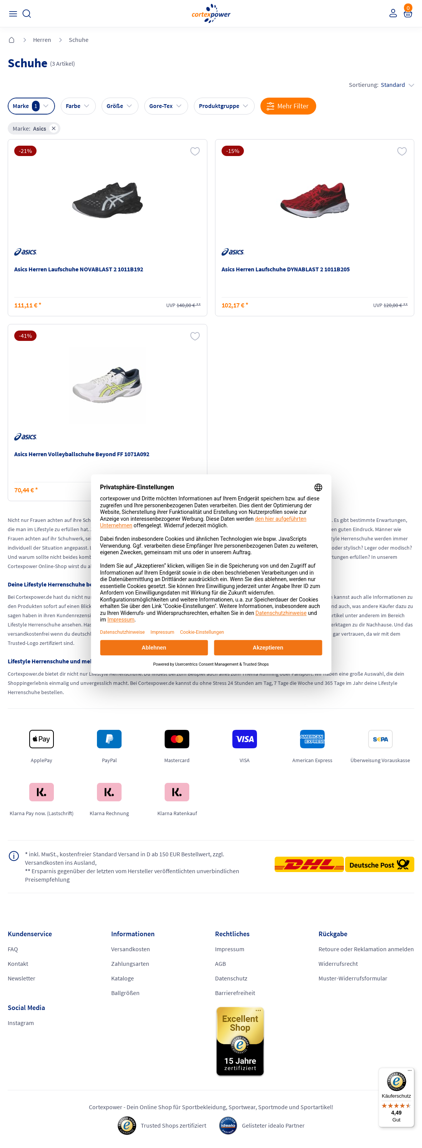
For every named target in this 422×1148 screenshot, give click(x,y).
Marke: (35, 128)
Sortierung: (381, 84)
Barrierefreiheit (235, 993)
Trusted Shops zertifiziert (173, 1125)
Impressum (229, 949)
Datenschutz (231, 978)
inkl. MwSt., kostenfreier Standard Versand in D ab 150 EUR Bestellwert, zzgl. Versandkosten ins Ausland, (124, 858)
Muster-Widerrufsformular (353, 978)
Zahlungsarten (130, 963)
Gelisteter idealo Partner (273, 1125)
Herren (42, 40)
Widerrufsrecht (338, 963)
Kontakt (18, 963)
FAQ (13, 949)
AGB (220, 963)
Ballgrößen (125, 993)
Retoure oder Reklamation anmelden (366, 949)
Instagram (21, 1023)
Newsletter (21, 978)
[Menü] (409, 1072)
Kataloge (122, 978)
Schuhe (78, 40)
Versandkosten (130, 949)
